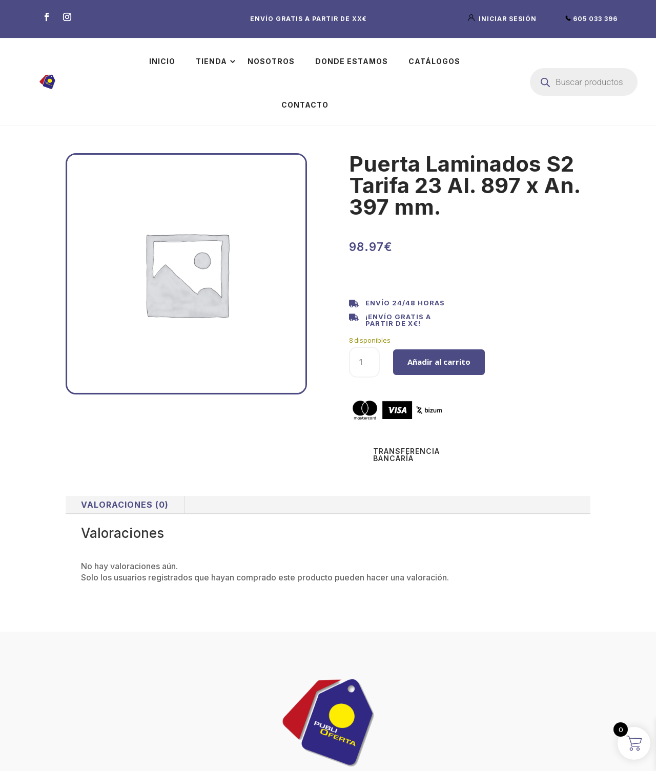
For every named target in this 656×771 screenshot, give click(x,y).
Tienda (211, 61)
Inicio (162, 61)
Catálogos (434, 61)
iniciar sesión (503, 19)
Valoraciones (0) (125, 504)
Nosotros (271, 61)
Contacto (305, 104)
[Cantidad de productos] (364, 362)
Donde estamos (351, 61)
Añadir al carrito (438, 362)
